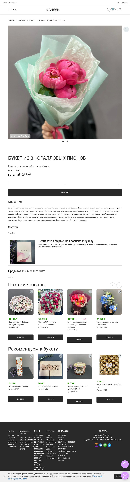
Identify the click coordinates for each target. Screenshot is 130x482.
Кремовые (50, 447)
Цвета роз (50, 431)
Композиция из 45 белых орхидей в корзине (19, 323)
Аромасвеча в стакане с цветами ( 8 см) (78, 387)
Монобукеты (13, 435)
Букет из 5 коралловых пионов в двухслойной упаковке (77, 324)
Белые (48, 435)
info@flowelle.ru (105, 437)
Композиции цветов (25, 432)
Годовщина (39, 444)
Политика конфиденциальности (67, 450)
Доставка (62, 435)
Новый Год (38, 469)
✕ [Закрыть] (4, 476)
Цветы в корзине (27, 440)
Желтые (49, 438)
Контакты (62, 444)
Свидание (38, 463)
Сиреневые (50, 458)
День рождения (38, 448)
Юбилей (37, 465)
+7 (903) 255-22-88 (104, 435)
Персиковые (51, 454)
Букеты (10, 277)
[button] (63, 141)
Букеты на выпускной (39, 441)
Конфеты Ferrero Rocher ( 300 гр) (109, 386)
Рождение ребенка (38, 457)
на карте (117, 440)
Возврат (61, 440)
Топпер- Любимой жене (48, 386)
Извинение (38, 451)
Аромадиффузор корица (19, 386)
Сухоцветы (24, 444)
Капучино (50, 440)
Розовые (49, 456)
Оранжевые (50, 451)
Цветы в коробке (27, 438)
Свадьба (37, 460)
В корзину (65, 192)
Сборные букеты (11, 439)
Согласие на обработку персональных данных (64, 457)
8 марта (37, 437)
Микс (48, 449)
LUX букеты (12, 447)
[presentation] (112, 285)
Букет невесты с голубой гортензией (107, 323)
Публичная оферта (65, 447)
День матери (39, 467)
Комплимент (39, 453)
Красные (49, 444)
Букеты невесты (26, 442)
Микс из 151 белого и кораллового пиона (47, 323)
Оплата (61, 437)
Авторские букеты (12, 443)
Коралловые (51, 442)
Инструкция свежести (67, 442)
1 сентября (38, 435)
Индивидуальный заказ (27, 448)
